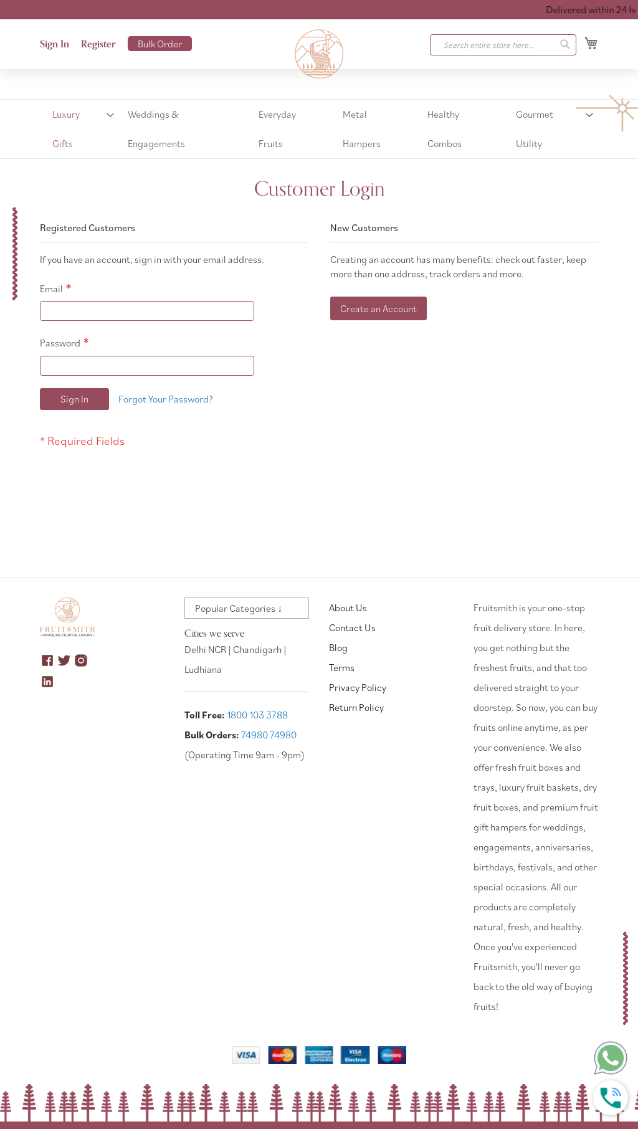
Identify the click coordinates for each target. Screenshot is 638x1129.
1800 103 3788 (257, 714)
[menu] (319, 129)
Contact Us (352, 627)
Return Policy (356, 707)
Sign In (54, 44)
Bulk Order (160, 43)
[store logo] (319, 54)
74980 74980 (269, 734)
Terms (342, 667)
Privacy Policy (357, 687)
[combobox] (503, 44)
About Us (348, 607)
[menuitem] (79, 129)
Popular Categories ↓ (238, 608)
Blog (338, 647)
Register (98, 44)
